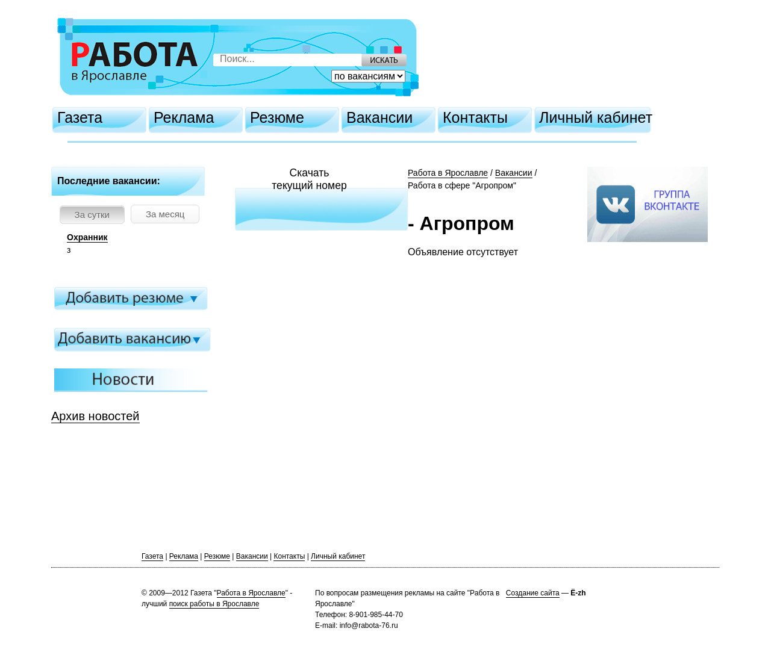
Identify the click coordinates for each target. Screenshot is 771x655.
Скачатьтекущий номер (309, 179)
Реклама (184, 117)
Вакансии (379, 117)
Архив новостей (95, 416)
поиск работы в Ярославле (214, 604)
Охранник (87, 237)
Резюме (277, 117)
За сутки (92, 215)
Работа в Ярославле (448, 173)
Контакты (475, 117)
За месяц (165, 214)
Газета (79, 117)
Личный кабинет (595, 117)
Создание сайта (533, 593)
